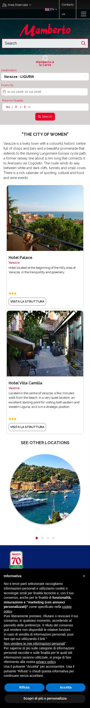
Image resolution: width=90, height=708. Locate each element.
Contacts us (68, 9)
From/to (7, 85)
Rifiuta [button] (24, 687)
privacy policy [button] (46, 662)
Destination (9, 70)
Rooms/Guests (12, 100)
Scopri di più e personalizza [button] (44, 698)
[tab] (45, 61)
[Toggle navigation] (83, 14)
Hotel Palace (20, 257)
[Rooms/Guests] (45, 107)
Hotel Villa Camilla (25, 383)
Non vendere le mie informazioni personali (34, 643)
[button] (50, 9)
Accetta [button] (66, 687)
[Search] (45, 117)
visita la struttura (27, 301)
